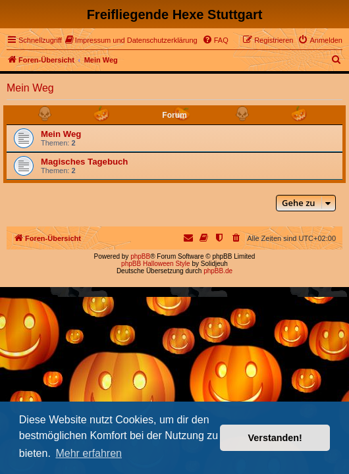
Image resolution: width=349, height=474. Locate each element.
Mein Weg (30, 87)
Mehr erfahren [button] (88, 453)
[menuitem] (131, 40)
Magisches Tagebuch (84, 162)
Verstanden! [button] (275, 438)
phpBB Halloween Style (155, 263)
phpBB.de (217, 271)
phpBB (140, 256)
